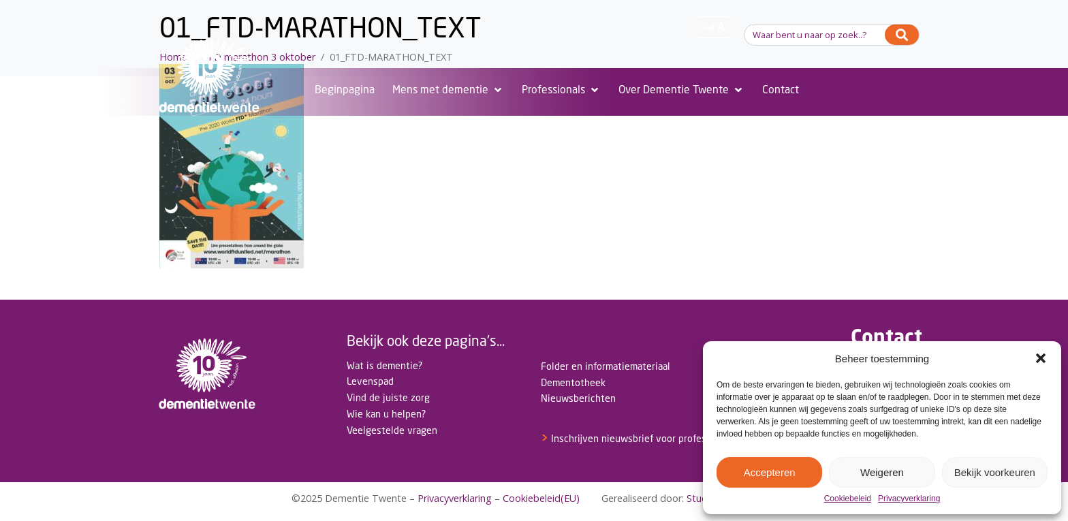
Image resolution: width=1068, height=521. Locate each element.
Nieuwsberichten (578, 398)
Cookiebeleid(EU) (541, 498)
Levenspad (370, 381)
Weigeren (882, 472)
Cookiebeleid (847, 498)
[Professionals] (561, 89)
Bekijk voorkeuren (994, 472)
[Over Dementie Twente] (681, 89)
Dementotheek (573, 382)
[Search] (902, 35)
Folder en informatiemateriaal (605, 366)
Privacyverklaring (909, 498)
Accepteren (770, 472)
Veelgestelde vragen (392, 430)
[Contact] (780, 89)
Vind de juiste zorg (388, 397)
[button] (1041, 358)
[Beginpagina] (344, 89)
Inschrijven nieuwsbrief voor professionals (639, 438)
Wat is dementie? (384, 365)
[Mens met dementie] (448, 89)
